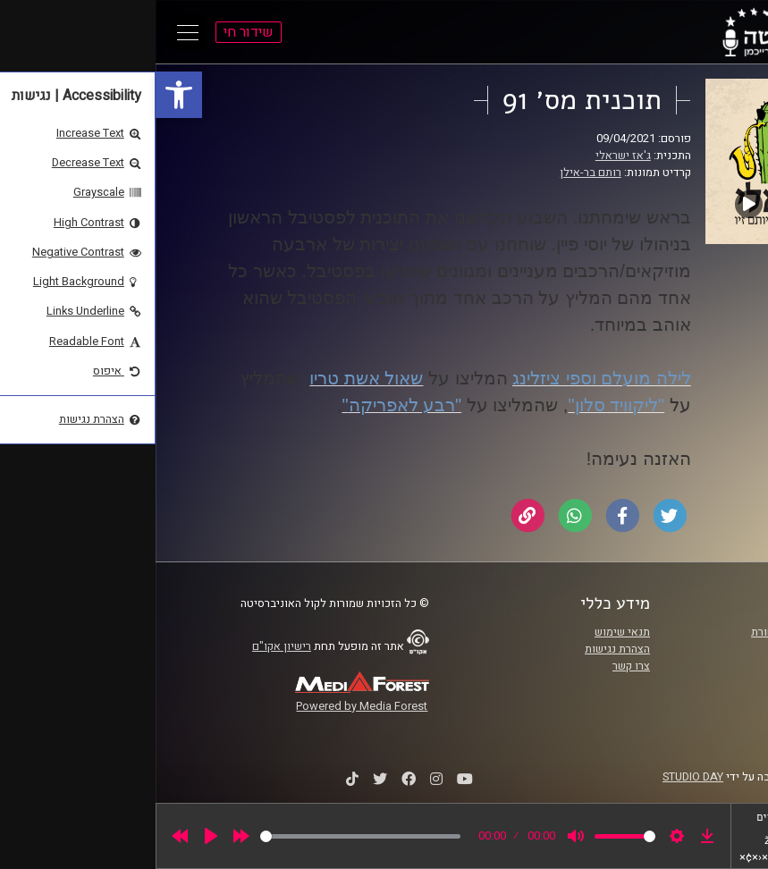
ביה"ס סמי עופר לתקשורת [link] (655, 632)
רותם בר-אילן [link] (435, 173)
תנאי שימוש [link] (466, 632)
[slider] (205, 836)
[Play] (55, 836)
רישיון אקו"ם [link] (126, 646)
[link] (23, 95)
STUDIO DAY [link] (537, 777)
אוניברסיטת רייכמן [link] (671, 649)
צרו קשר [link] (475, 666)
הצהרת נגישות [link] (461, 649)
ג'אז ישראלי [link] (467, 156)
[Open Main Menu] (32, 32)
